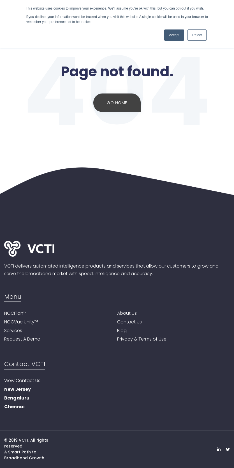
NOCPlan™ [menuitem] (15, 313)
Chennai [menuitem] (14, 407)
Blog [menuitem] (122, 331)
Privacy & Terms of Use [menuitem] (141, 339)
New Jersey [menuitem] (17, 389)
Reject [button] (197, 35)
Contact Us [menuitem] (129, 322)
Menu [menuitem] (12, 297)
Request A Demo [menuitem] (22, 339)
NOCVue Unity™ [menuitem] (21, 322)
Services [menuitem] (13, 331)
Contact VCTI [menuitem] (24, 364)
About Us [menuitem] (127, 313)
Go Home (117, 103)
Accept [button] (174, 35)
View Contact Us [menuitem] (22, 381)
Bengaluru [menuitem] (16, 398)
